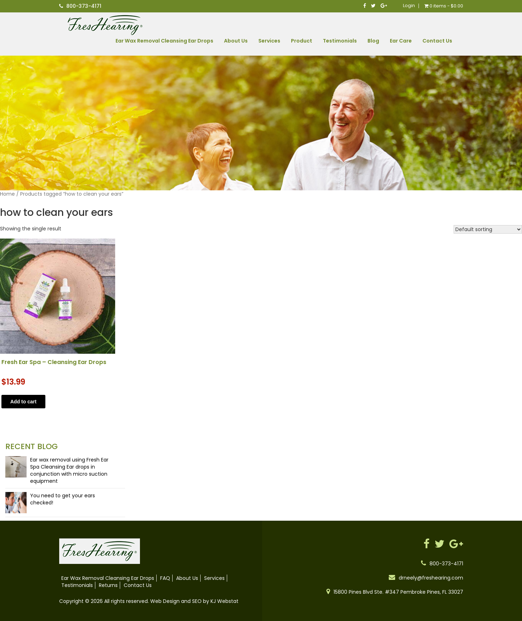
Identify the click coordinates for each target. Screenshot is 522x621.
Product (301, 40)
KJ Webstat (224, 601)
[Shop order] (488, 229)
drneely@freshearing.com (431, 577)
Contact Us (437, 40)
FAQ (165, 578)
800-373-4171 (83, 6)
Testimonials (340, 40)
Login (409, 6)
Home (7, 193)
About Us (236, 40)
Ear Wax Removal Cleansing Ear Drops (164, 40)
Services (269, 40)
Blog (373, 40)
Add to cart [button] (23, 401)
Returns (108, 585)
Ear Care (401, 40)
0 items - (443, 6)
